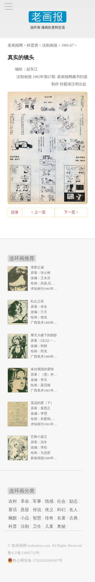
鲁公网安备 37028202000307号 (35, 560)
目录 (14, 212)
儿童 (49, 526)
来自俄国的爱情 (42, 369)
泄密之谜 (37, 267)
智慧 (37, 518)
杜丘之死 (37, 301)
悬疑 (25, 509)
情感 (49, 501)
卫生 (37, 526)
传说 (37, 509)
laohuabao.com (38, 546)
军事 (37, 501)
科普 (12, 526)
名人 (73, 509)
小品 (25, 518)
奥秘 (61, 526)
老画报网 (15, 45)
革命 (25, 501)
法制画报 (49, 45)
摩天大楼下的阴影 (44, 335)
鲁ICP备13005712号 (24, 553)
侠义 (49, 509)
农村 (12, 501)
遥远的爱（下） (42, 403)
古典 (73, 518)
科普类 (32, 45)
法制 (25, 526)
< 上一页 (38, 212)
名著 (61, 518)
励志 (73, 501)
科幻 (61, 509)
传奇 (49, 518)
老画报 (47, 17)
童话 (12, 509)
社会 (61, 501)
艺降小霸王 (39, 437)
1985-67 (67, 45)
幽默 (12, 518)
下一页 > (71, 212)
